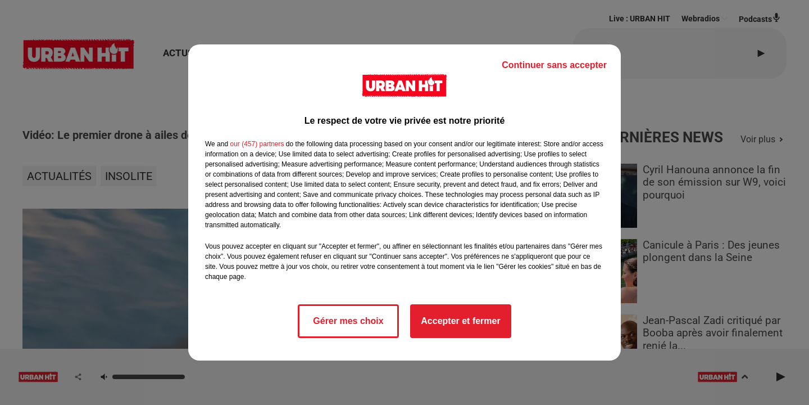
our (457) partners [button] (257, 144)
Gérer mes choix (348, 321)
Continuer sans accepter (554, 65)
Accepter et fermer (460, 321)
